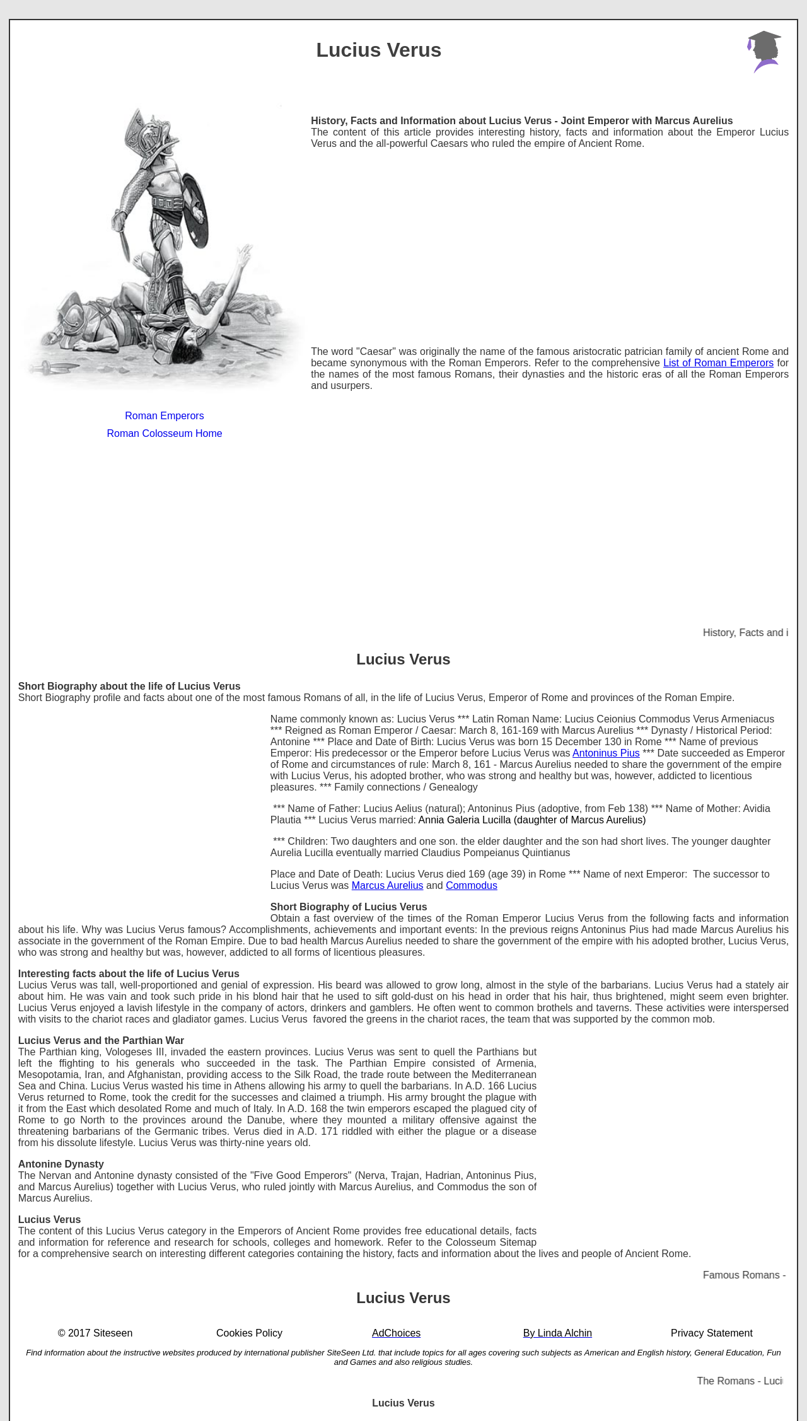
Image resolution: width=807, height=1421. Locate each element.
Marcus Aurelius (388, 885)
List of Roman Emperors (718, 362)
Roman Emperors (164, 415)
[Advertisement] (550, 248)
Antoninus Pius (606, 753)
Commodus (471, 885)
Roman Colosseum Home (164, 433)
